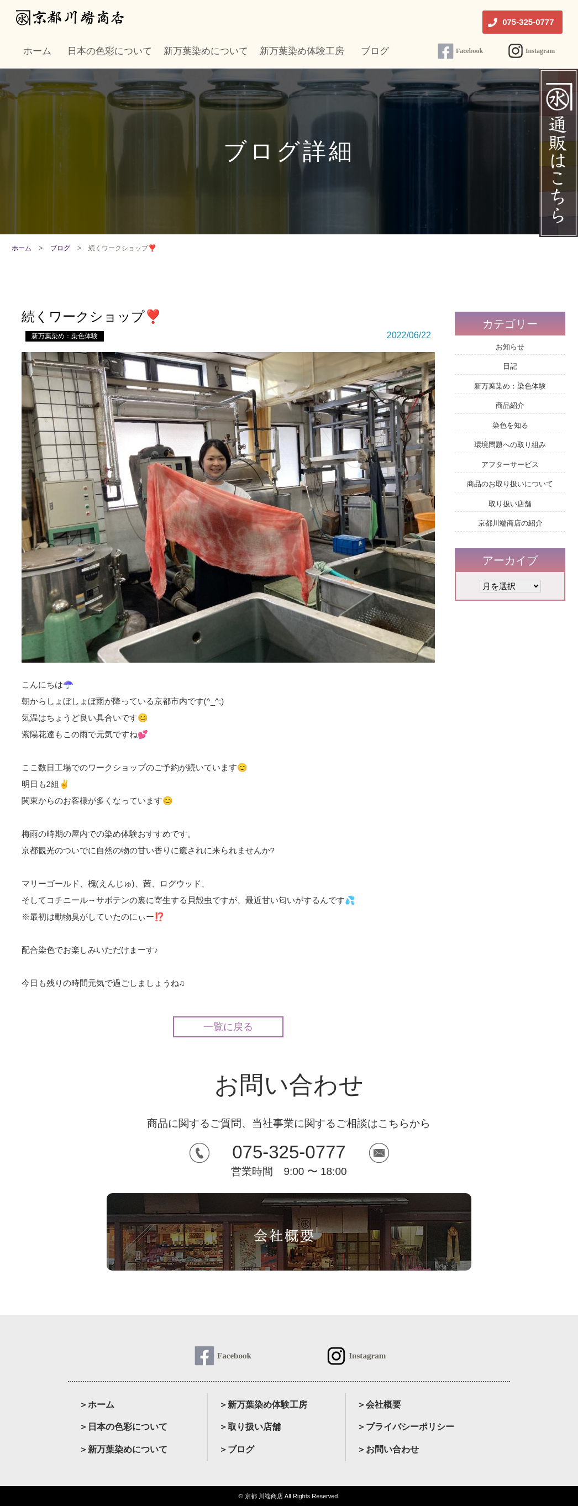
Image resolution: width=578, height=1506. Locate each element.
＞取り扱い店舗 (250, 1426)
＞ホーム (96, 1404)
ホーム (21, 248)
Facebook (469, 51)
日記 (510, 366)
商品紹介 (510, 405)
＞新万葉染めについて (123, 1449)
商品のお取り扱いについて (510, 484)
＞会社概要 (379, 1404)
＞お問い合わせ (388, 1449)
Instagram (540, 51)
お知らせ (510, 347)
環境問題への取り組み (510, 444)
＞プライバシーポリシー (405, 1426)
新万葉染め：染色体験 (64, 336)
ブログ (60, 248)
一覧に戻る (228, 1026)
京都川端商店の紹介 (510, 523)
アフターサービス (510, 464)
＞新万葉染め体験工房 (263, 1404)
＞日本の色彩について (123, 1426)
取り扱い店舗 (510, 504)
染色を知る (510, 425)
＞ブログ (236, 1449)
